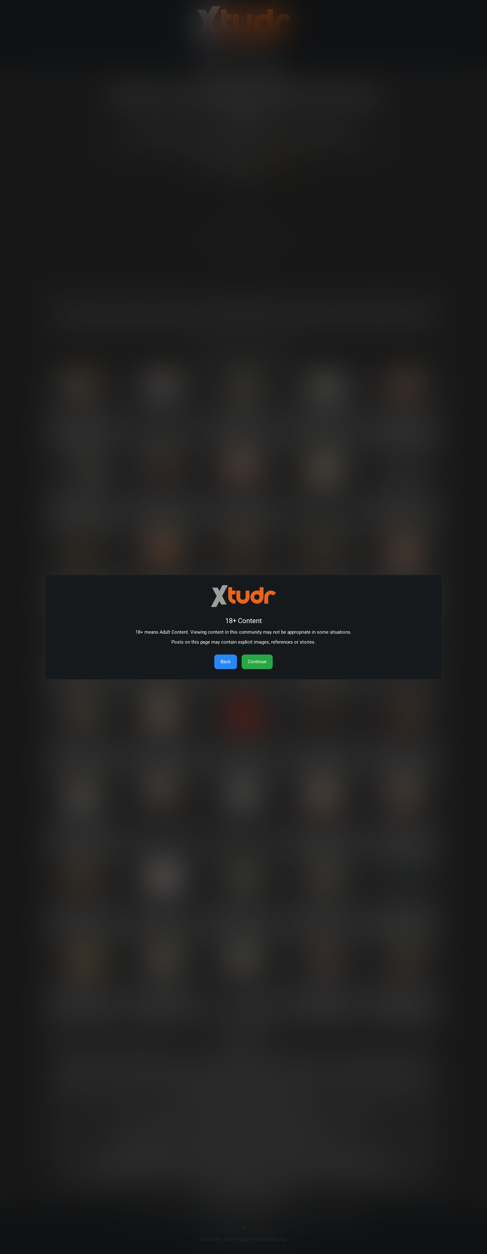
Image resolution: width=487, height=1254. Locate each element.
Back (226, 661)
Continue (257, 661)
